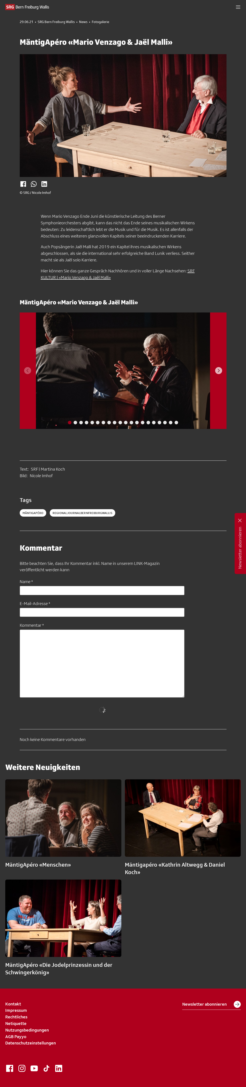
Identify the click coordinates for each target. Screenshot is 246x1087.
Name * (26, 581)
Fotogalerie (100, 22)
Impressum (16, 1010)
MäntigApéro (33, 513)
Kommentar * (32, 625)
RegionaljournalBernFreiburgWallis (82, 513)
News (83, 22)
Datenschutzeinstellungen (30, 1043)
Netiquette (16, 1023)
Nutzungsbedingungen (27, 1030)
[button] (238, 7)
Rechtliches (16, 1016)
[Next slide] (218, 370)
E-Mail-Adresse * (35, 603)
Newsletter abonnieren (211, 1004)
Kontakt (13, 1003)
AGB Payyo (15, 1036)
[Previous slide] (27, 370)
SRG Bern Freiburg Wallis (56, 22)
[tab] (69, 422)
